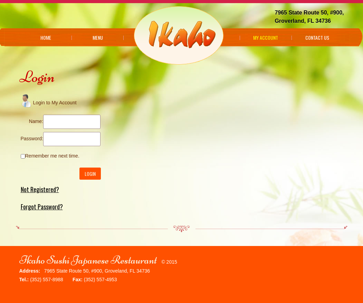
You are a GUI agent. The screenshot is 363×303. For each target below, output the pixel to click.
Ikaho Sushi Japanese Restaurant (88, 260)
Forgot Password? (42, 206)
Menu (98, 37)
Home (45, 37)
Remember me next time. (52, 156)
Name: (36, 121)
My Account (265, 37)
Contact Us (317, 37)
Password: (32, 138)
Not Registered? (40, 189)
